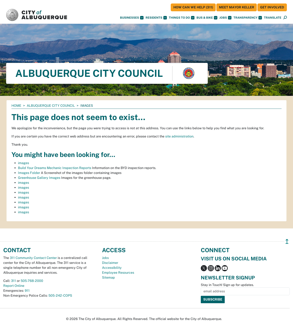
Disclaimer (110, 263)
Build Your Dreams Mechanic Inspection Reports (54, 168)
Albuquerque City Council (51, 106)
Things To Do (181, 17)
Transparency (248, 17)
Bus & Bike (206, 17)
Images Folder (29, 173)
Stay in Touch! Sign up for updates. (227, 285)
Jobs (225, 17)
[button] (272, 18)
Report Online (13, 286)
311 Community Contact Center (33, 258)
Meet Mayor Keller (236, 7)
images (23, 163)
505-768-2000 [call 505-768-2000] (32, 281)
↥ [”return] (287, 241)
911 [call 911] (27, 291)
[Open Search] (285, 18)
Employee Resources (118, 273)
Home (16, 106)
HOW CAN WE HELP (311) (193, 7)
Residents (156, 17)
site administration (179, 136)
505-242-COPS (60, 295)
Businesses (132, 17)
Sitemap (108, 277)
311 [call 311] (13, 281)
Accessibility (112, 268)
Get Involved (272, 7)
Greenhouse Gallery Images (39, 178)
